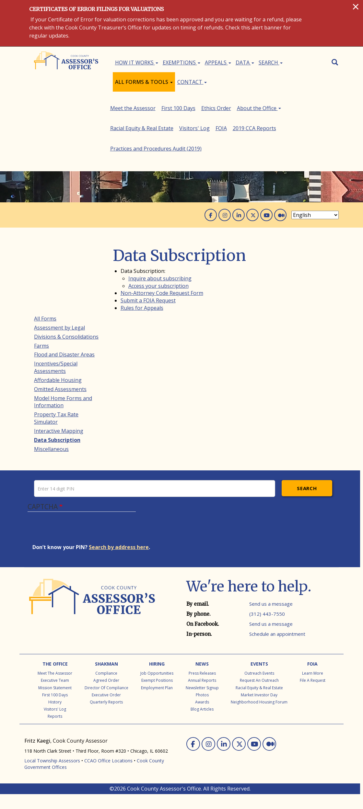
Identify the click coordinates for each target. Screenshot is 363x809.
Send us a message (271, 618)
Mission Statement (55, 702)
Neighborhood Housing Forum (259, 717)
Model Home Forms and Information (63, 328)
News (202, 679)
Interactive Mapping (58, 357)
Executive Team (55, 695)
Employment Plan (157, 702)
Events (259, 679)
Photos (202, 710)
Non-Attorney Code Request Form (162, 219)
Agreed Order (106, 695)
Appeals (218, 62)
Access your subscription (158, 212)
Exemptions (181, 62)
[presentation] (81, 545)
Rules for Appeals (142, 234)
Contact (192, 81)
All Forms (45, 244)
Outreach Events (259, 688)
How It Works (136, 62)
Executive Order (106, 710)
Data (245, 62)
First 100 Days (51, 393)
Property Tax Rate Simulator (56, 344)
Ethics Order (49, 402)
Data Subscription (57, 366)
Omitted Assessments (60, 315)
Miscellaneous (51, 375)
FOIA (39, 438)
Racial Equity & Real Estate (65, 420)
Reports (55, 731)
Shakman (106, 679)
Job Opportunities (156, 688)
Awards (202, 717)
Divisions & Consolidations (66, 262)
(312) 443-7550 (267, 628)
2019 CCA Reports (55, 447)
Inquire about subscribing (160, 204)
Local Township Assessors (52, 775)
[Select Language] (315, 141)
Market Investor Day (259, 710)
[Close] (355, 6)
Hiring (157, 679)
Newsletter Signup (202, 702)
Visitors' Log (49, 429)
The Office (55, 679)
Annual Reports (202, 695)
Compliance (106, 688)
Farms (41, 271)
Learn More (312, 688)
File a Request (312, 695)
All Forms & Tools (144, 81)
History (55, 717)
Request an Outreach (259, 695)
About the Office (56, 411)
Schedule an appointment (277, 649)
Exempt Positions (157, 695)
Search (271, 62)
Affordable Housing (58, 306)
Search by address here (119, 562)
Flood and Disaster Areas (64, 281)
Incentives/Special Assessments (55, 294)
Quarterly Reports (106, 717)
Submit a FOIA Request (148, 226)
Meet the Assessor (56, 384)
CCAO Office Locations (108, 775)
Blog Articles (202, 724)
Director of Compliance (106, 702)
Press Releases (202, 688)
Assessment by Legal (59, 253)
